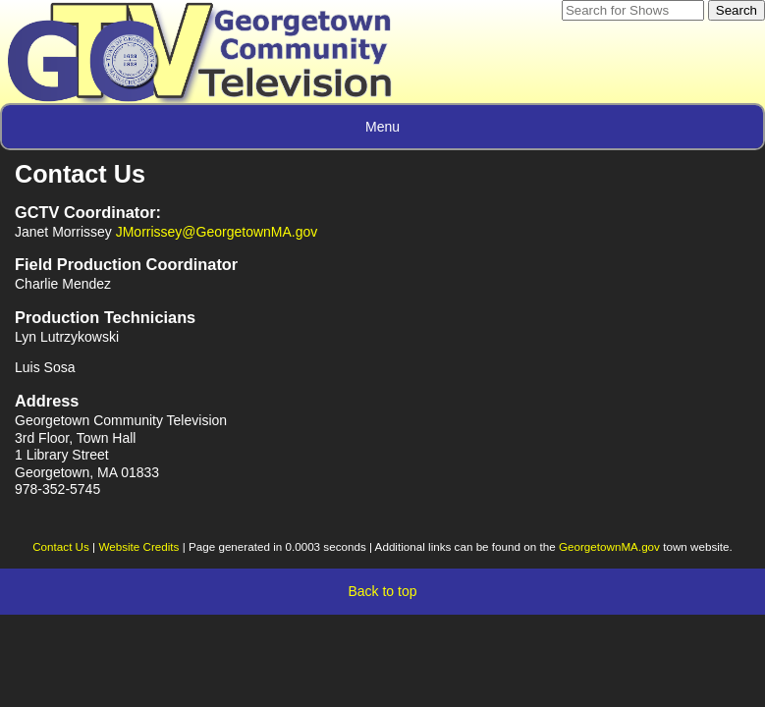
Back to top (382, 591)
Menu (382, 127)
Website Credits (138, 546)
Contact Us (60, 546)
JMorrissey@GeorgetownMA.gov (217, 232)
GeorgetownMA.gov (609, 546)
